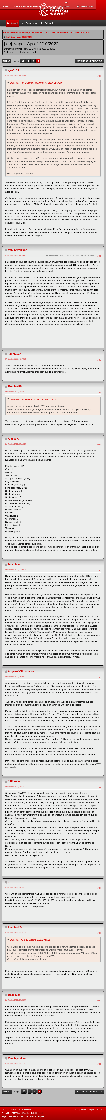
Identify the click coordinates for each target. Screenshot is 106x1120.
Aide (77, 1110)
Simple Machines (24, 1110)
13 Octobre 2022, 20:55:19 (15, 887)
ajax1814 (13, 70)
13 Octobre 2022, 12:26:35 (15, 359)
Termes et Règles (87, 1110)
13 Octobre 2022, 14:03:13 (15, 392)
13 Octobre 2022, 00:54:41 (15, 255)
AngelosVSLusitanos (21, 671)
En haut (7, 1092)
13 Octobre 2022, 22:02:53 (15, 932)
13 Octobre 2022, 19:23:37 (15, 677)
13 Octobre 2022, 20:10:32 (15, 787)
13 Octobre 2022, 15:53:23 (15, 444)
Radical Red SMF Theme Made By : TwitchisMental (22, 1113)
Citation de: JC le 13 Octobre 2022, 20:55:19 (30, 940)
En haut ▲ (100, 1110)
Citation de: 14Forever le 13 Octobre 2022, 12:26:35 (33, 399)
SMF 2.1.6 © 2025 (9, 1110)
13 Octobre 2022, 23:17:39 (15, 1063)
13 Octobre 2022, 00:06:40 (15, 75)
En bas (6, 61)
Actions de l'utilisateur (89, 61)
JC (9, 882)
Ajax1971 (13, 438)
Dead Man (14, 564)
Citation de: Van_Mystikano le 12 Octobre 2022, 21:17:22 (36, 83)
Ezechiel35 (15, 386)
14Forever (14, 354)
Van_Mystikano (17, 250)
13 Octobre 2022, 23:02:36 (15, 1000)
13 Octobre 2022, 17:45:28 (15, 570)
